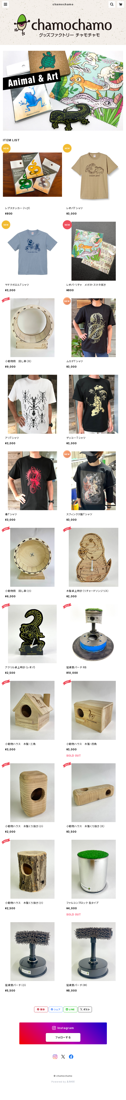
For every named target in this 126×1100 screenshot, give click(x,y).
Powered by (63, 1081)
